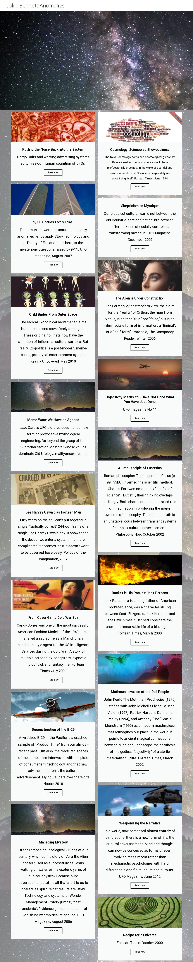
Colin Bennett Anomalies (35, 5)
